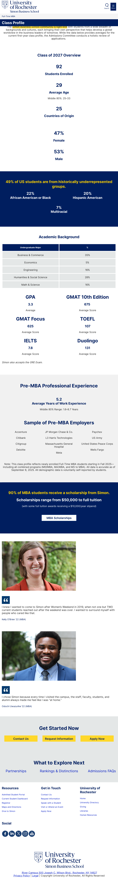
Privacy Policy (22, 875)
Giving (83, 806)
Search (106, 8)
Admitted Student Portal (13, 794)
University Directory (89, 802)
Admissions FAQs (102, 770)
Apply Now (97, 739)
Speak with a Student (51, 802)
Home (83, 798)
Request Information (59, 739)
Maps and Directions (11, 807)
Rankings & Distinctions (59, 770)
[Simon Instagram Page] (25, 834)
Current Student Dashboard (15, 798)
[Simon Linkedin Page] (12, 834)
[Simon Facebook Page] (5, 834)
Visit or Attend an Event (52, 807)
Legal (35, 875)
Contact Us (21, 739)
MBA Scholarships (59, 518)
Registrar (6, 802)
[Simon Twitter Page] (18, 834)
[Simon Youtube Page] (32, 834)
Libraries (84, 811)
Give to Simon (8, 811)
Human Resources (88, 815)
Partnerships (16, 770)
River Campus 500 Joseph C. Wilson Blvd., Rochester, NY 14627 (59, 872)
